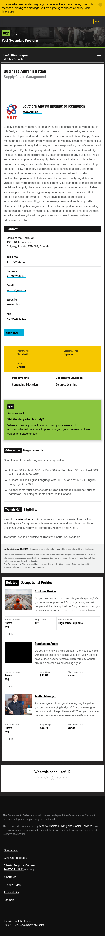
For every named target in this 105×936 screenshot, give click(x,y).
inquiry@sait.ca (16, 290)
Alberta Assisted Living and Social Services (65, 826)
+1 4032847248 (16, 276)
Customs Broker (46, 595)
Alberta (10, 21)
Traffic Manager (46, 696)
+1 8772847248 (16, 261)
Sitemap (9, 899)
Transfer (24, 519)
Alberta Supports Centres (19, 865)
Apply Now (12, 332)
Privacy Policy (12, 884)
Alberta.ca (10, 876)
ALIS (23, 21)
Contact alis (11, 850)
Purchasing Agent (47, 646)
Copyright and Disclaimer (17, 921)
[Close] (100, 5)
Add (68, 22)
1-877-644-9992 (14, 869)
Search (87, 22)
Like (77, 22)
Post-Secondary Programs (20, 40)
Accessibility (11, 892)
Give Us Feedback (15, 857)
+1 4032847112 (16, 318)
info (9, 33)
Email (38, 90)
